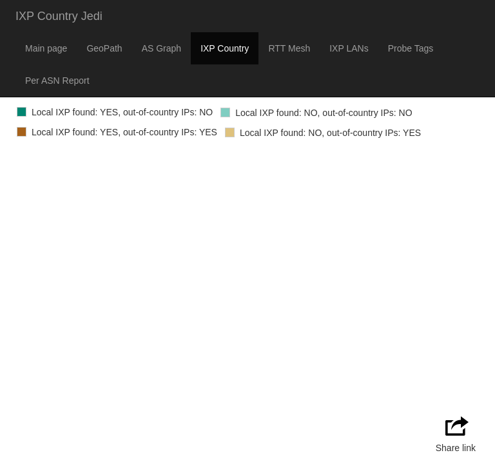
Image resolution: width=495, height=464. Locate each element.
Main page (46, 48)
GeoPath (104, 48)
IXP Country (224, 48)
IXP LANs (348, 48)
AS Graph (161, 48)
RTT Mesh (289, 48)
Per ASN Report (57, 80)
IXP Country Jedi (58, 16)
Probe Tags (411, 48)
